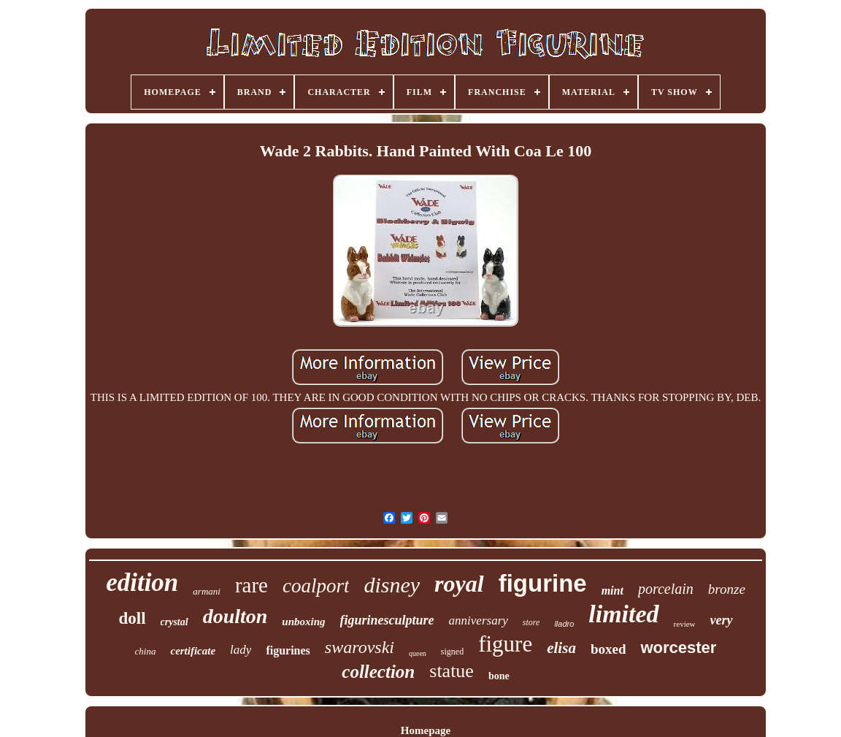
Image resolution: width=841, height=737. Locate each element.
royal (459, 583)
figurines (288, 650)
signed (452, 651)
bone (499, 676)
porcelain (666, 589)
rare (251, 585)
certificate (192, 651)
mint (612, 590)
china (145, 651)
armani (206, 591)
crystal (174, 621)
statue (451, 670)
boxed (608, 649)
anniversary (478, 620)
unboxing (303, 621)
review (685, 623)
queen (417, 653)
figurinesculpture (387, 620)
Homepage (425, 730)
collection (378, 671)
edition (142, 582)
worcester (678, 647)
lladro (564, 623)
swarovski (359, 647)
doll (131, 618)
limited (623, 613)
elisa (561, 648)
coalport (316, 586)
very (721, 620)
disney (392, 585)
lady (240, 650)
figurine (543, 583)
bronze (726, 589)
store (531, 622)
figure (505, 644)
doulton (235, 616)
